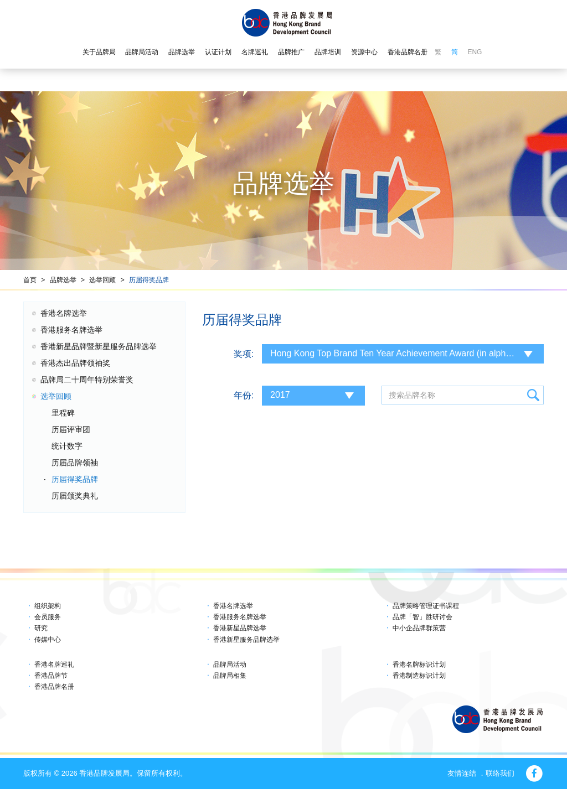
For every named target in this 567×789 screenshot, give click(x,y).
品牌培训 (328, 52)
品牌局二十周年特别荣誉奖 (86, 379)
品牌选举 (181, 52)
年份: (244, 395)
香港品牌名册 (407, 52)
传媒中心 (47, 639)
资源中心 (364, 52)
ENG (474, 52)
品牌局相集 (229, 675)
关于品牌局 (99, 52)
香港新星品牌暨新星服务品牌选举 (98, 346)
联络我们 (500, 773)
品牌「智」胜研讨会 (422, 617)
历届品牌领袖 (74, 462)
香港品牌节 (51, 675)
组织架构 (47, 606)
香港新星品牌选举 (239, 628)
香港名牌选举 (63, 313)
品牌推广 (291, 52)
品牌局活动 (141, 52)
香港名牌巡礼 (54, 664)
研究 (41, 628)
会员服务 (47, 617)
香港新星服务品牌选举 (246, 639)
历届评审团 (70, 429)
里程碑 (63, 412)
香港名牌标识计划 (419, 664)
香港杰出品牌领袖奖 (75, 363)
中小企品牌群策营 (419, 628)
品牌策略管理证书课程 (426, 606)
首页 (30, 280)
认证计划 (218, 52)
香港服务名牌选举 (71, 329)
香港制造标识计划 (419, 675)
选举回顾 (102, 280)
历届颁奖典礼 (74, 495)
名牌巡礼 (254, 52)
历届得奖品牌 (149, 280)
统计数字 (67, 446)
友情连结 (461, 773)
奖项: (244, 354)
